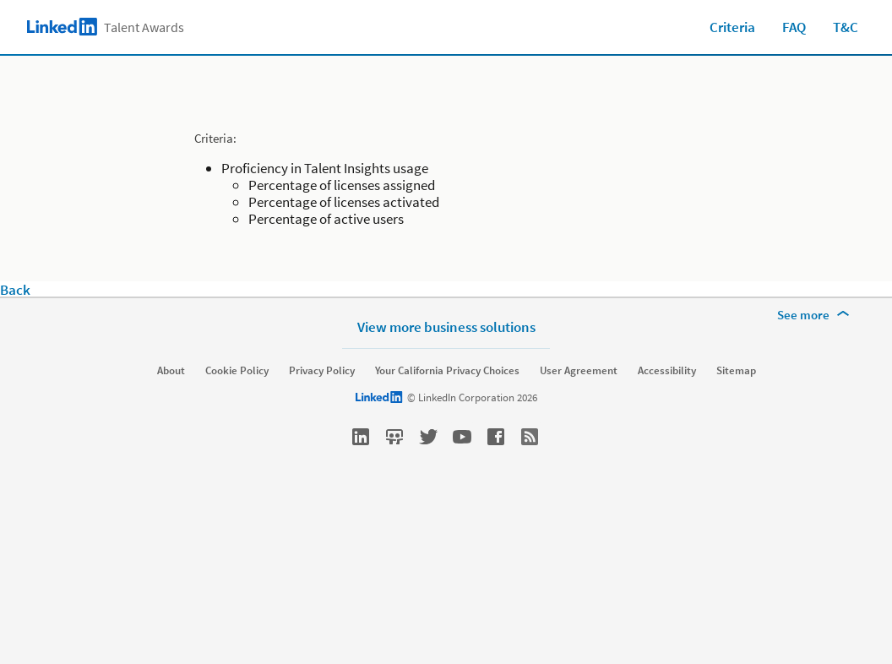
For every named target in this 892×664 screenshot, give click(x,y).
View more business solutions (446, 326)
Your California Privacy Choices (447, 371)
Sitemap (736, 371)
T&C (845, 27)
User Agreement (578, 371)
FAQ (794, 27)
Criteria (732, 27)
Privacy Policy (322, 371)
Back (15, 289)
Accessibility (667, 371)
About (171, 371)
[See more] (816, 315)
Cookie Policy (237, 371)
